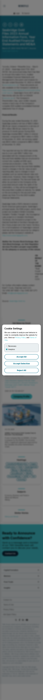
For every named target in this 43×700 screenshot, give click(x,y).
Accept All (21, 357)
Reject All (21, 370)
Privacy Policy (20, 338)
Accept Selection (21, 363)
